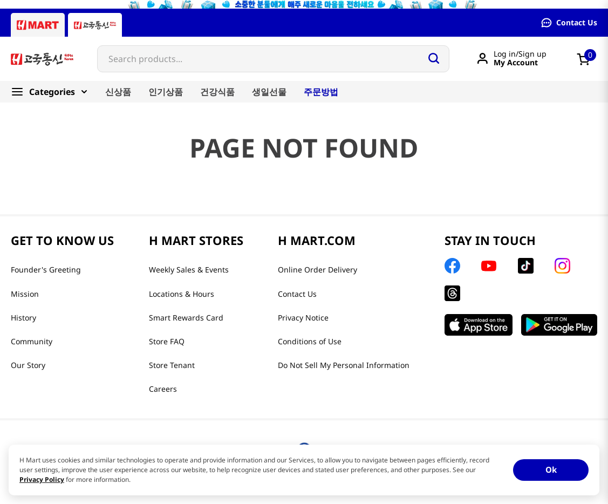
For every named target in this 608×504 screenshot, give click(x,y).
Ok (551, 469)
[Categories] (54, 92)
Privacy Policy (41, 479)
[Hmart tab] (38, 25)
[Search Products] (434, 58)
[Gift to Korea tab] (95, 25)
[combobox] (273, 58)
